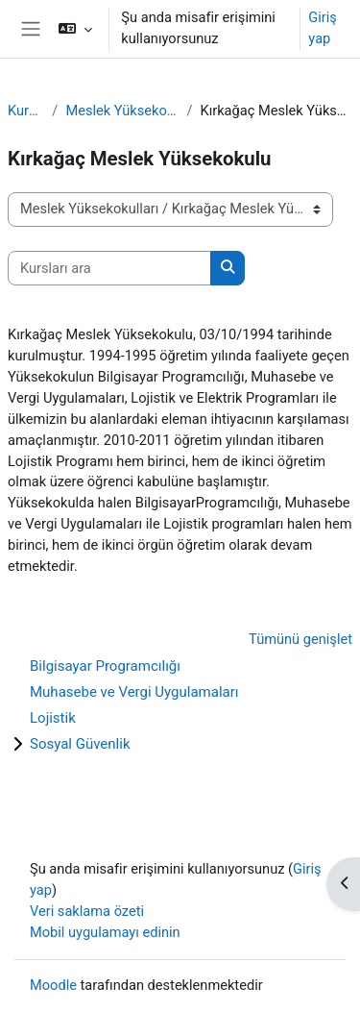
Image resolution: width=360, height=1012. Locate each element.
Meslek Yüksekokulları (122, 110)
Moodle (53, 985)
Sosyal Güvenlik (80, 744)
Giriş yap (322, 28)
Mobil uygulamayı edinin (105, 932)
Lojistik (53, 718)
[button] (75, 29)
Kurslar (26, 110)
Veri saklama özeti (87, 911)
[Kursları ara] (109, 268)
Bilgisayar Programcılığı (105, 666)
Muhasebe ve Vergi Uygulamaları (134, 692)
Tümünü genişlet (300, 639)
